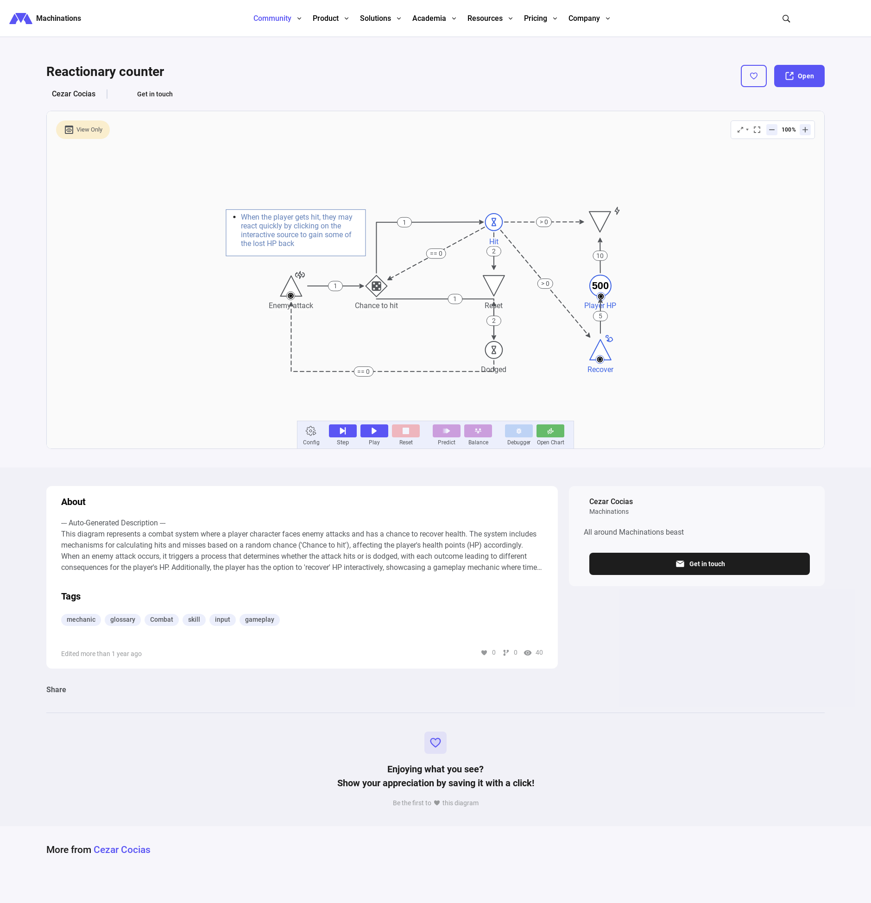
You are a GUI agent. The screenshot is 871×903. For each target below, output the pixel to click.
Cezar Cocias (73, 93)
